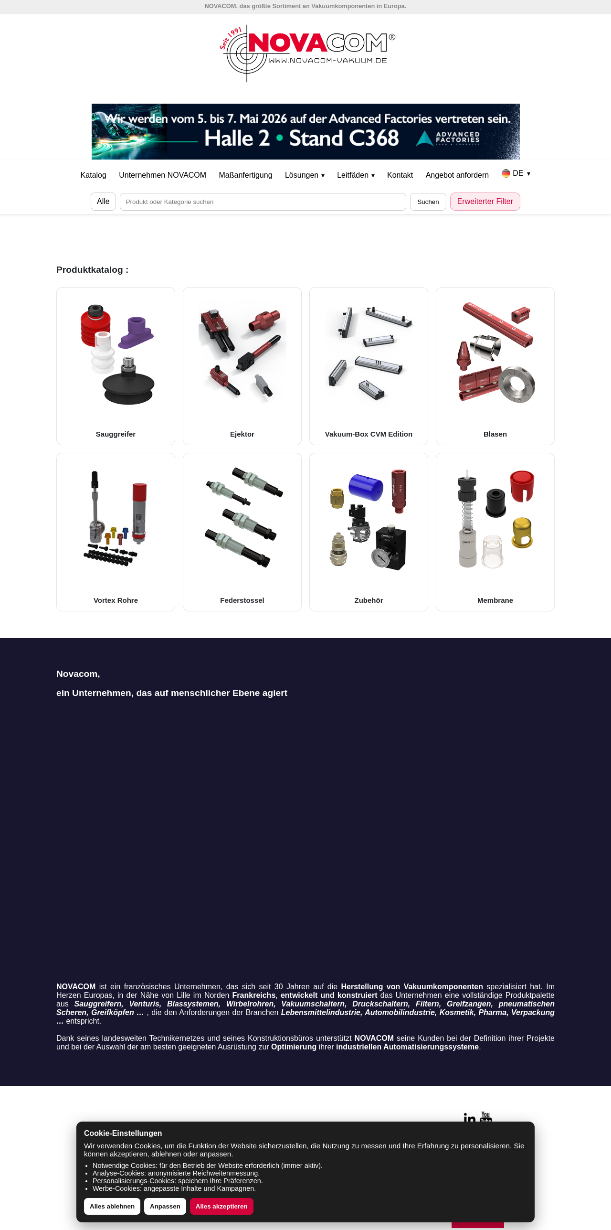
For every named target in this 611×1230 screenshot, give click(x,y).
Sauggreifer (116, 366)
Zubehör (369, 531)
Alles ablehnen (112, 1206)
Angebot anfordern (457, 175)
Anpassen (165, 1206)
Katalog (93, 175)
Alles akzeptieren (222, 1206)
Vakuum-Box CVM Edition (369, 366)
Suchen (428, 201)
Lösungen (305, 175)
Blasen (495, 366)
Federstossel (242, 531)
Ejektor (242, 366)
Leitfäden (355, 175)
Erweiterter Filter (485, 201)
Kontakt (400, 175)
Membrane (495, 531)
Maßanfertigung (246, 175)
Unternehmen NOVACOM (162, 175)
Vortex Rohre (116, 531)
